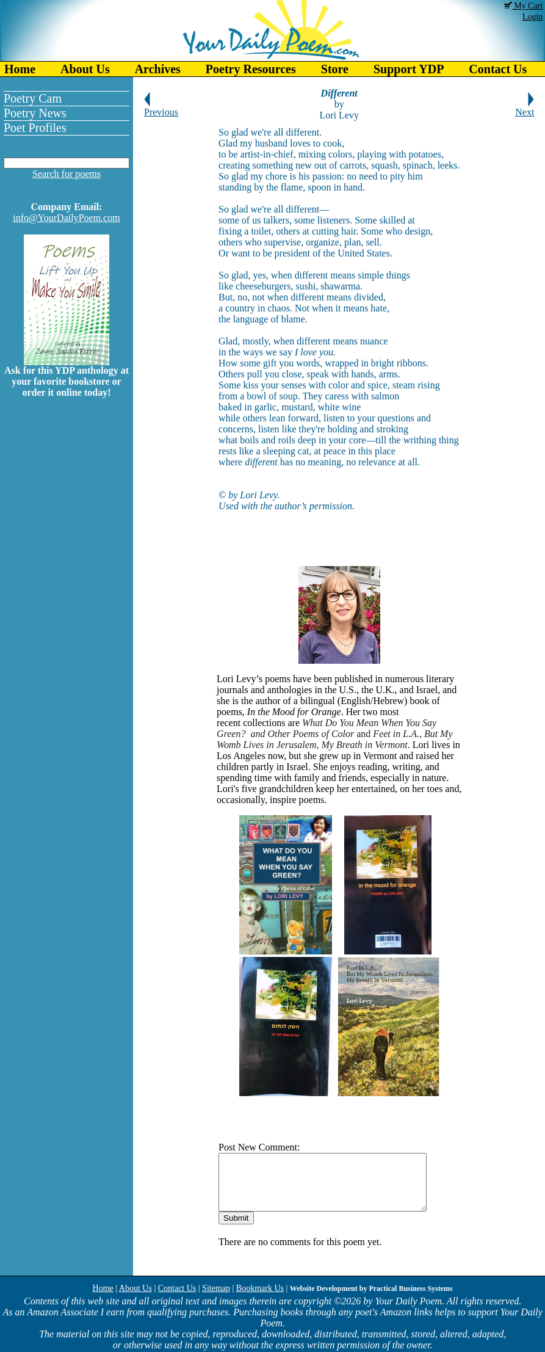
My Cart (523, 5)
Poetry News (35, 113)
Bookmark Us (260, 1288)
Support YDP (409, 69)
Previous (161, 107)
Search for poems (66, 174)
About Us (85, 69)
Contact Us (177, 1288)
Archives (158, 69)
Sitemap (216, 1288)
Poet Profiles (35, 127)
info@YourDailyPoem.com (66, 218)
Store (334, 69)
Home (19, 69)
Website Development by (371, 1288)
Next (524, 107)
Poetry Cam (33, 98)
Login (532, 16)
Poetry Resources (251, 69)
